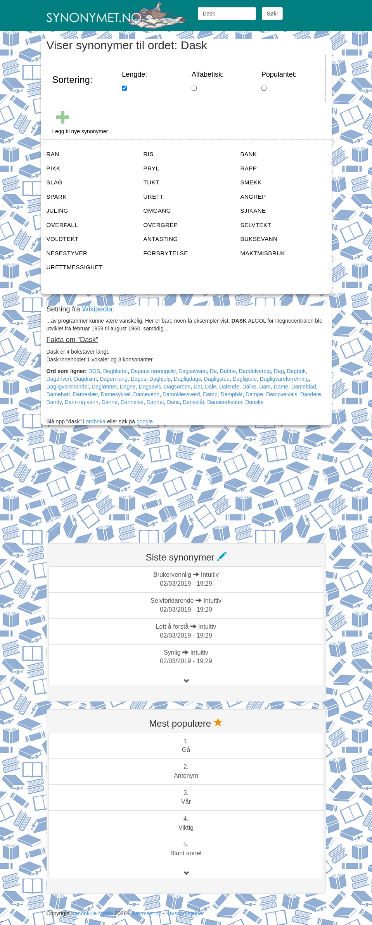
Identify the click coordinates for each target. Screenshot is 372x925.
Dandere (310, 394)
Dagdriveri (59, 379)
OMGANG (157, 210)
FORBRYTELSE (166, 253)
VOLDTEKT (63, 239)
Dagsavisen (192, 371)
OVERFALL (62, 225)
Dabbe (228, 371)
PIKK (54, 168)
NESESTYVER (67, 253)
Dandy (54, 402)
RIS (149, 154)
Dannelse (132, 402)
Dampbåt (231, 394)
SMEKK (251, 182)
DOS (94, 371)
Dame (281, 386)
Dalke (249, 386)
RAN (53, 154)
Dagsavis (150, 386)
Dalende (229, 386)
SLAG (55, 182)
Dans (173, 402)
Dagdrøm (85, 379)
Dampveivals (281, 394)
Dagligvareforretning (284, 379)
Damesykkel (115, 394)
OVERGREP (161, 225)
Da (213, 371)
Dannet (155, 402)
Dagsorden (177, 386)
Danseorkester (224, 402)
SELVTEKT (256, 225)
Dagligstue (217, 379)
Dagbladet (115, 371)
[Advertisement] (105, 485)
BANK (249, 154)
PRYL (151, 168)
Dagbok (296, 371)
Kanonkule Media (92, 913)
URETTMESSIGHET (75, 267)
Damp (210, 394)
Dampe (254, 394)
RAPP (249, 168)
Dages (138, 379)
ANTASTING (161, 239)
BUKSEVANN (259, 239)
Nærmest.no (146, 913)
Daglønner (104, 386)
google (145, 421)
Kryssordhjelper (185, 913)
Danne (110, 402)
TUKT (151, 182)
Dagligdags (187, 379)
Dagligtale (245, 379)
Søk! (272, 13)
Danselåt (193, 402)
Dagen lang (114, 379)
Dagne (128, 386)
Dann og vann (82, 402)
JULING (57, 210)
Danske (254, 402)
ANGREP (253, 196)
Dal (198, 386)
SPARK (57, 196)
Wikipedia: (98, 309)
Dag (279, 371)
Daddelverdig (255, 371)
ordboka (94, 421)
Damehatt (58, 394)
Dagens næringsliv (153, 371)
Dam (265, 386)
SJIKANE (253, 210)
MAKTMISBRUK (263, 253)
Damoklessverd (181, 394)
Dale (210, 386)
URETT (154, 196)
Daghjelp (160, 379)
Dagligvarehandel (68, 386)
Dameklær (85, 394)
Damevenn (146, 394)
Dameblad (303, 386)
